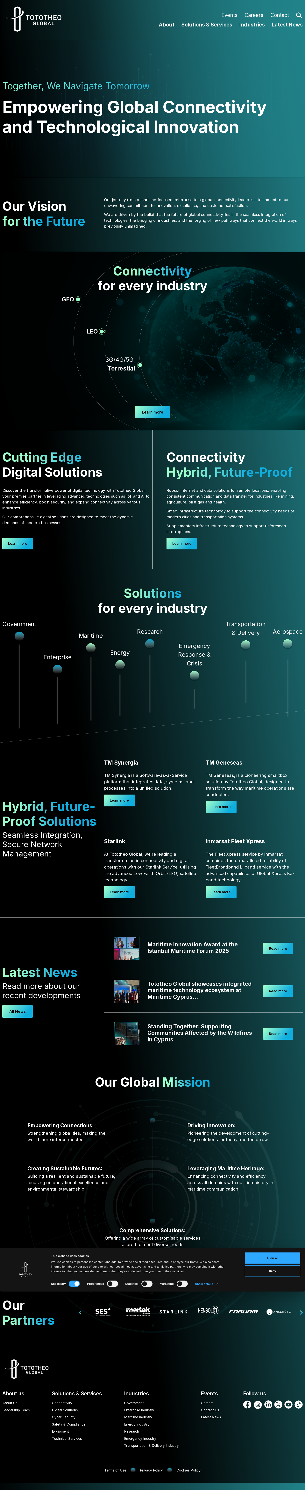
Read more (276, 950)
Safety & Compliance (71, 1429)
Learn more (20, 544)
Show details (204, 1482)
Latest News (287, 25)
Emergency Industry (139, 1444)
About (166, 25)
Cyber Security (66, 1421)
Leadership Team (18, 1413)
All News (17, 1013)
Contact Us (212, 1413)
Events (230, 15)
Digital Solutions (67, 1413)
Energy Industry (135, 1429)
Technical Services (69, 1444)
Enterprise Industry (138, 1413)
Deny (272, 1469)
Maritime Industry (136, 1421)
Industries (252, 25)
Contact (279, 15)
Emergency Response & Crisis (194, 655)
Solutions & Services (206, 25)
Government (132, 1405)
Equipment (62, 1436)
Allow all (273, 1456)
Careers (254, 15)
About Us (10, 1405)
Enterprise (57, 657)
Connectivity (63, 1405)
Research (129, 1436)
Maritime (91, 636)
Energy (120, 653)
